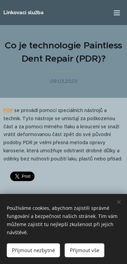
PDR (8, 110)
